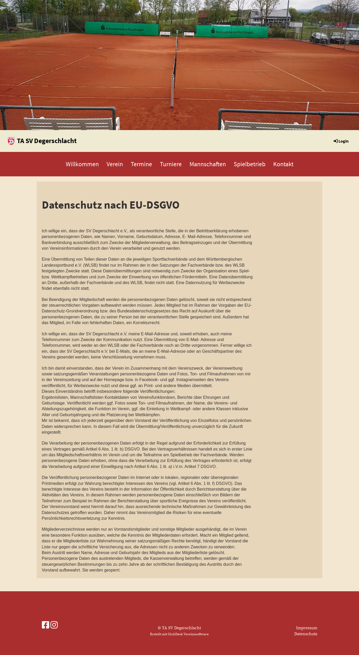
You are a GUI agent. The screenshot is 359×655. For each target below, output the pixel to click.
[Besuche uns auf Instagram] (54, 625)
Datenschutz (305, 634)
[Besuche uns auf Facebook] (45, 625)
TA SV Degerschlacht (47, 140)
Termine (141, 164)
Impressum (306, 628)
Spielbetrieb (249, 164)
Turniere (171, 164)
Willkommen (82, 164)
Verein (115, 164)
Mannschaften (208, 164)
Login (341, 141)
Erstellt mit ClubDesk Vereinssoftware (179, 634)
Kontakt (283, 164)
